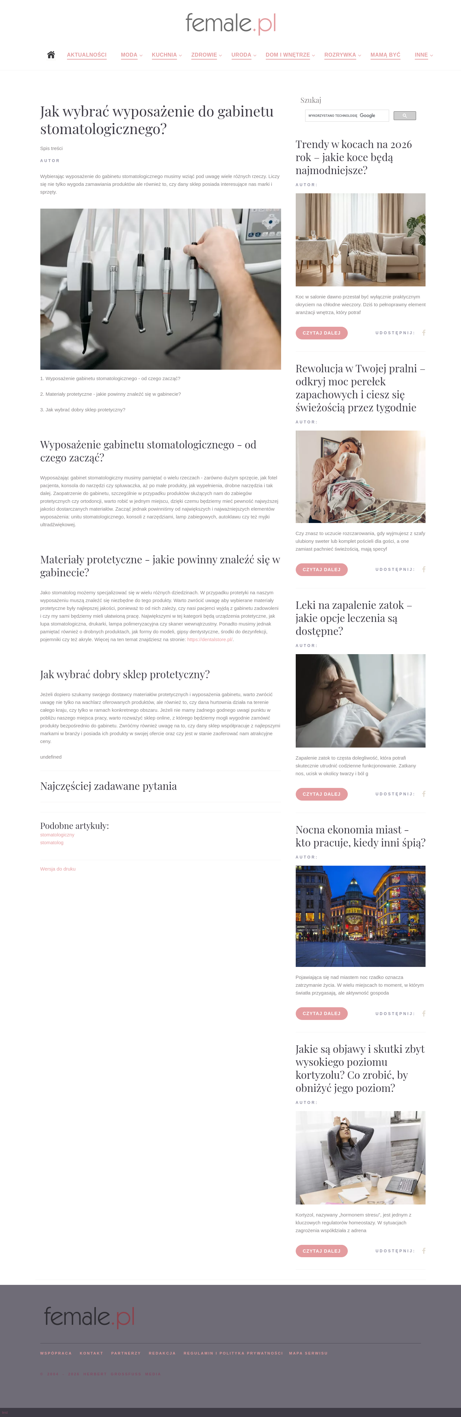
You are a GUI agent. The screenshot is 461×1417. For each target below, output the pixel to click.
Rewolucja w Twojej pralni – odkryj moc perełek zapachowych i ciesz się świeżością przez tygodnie (361, 387)
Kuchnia (164, 55)
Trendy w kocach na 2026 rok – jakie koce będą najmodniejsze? (354, 157)
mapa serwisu (308, 1353)
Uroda (241, 55)
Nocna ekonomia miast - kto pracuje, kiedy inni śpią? (361, 835)
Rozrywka (340, 55)
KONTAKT (91, 1353)
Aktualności (87, 55)
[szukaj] (346, 116)
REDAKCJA (162, 1353)
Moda (129, 55)
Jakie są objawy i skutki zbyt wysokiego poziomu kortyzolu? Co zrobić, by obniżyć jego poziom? (360, 1067)
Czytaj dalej (322, 333)
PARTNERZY (126, 1353)
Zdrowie (204, 55)
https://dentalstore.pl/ (209, 639)
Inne (421, 55)
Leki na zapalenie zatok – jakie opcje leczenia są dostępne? (354, 618)
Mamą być (385, 55)
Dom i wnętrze (288, 55)
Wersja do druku (58, 869)
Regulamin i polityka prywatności (233, 1353)
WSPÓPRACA (56, 1353)
